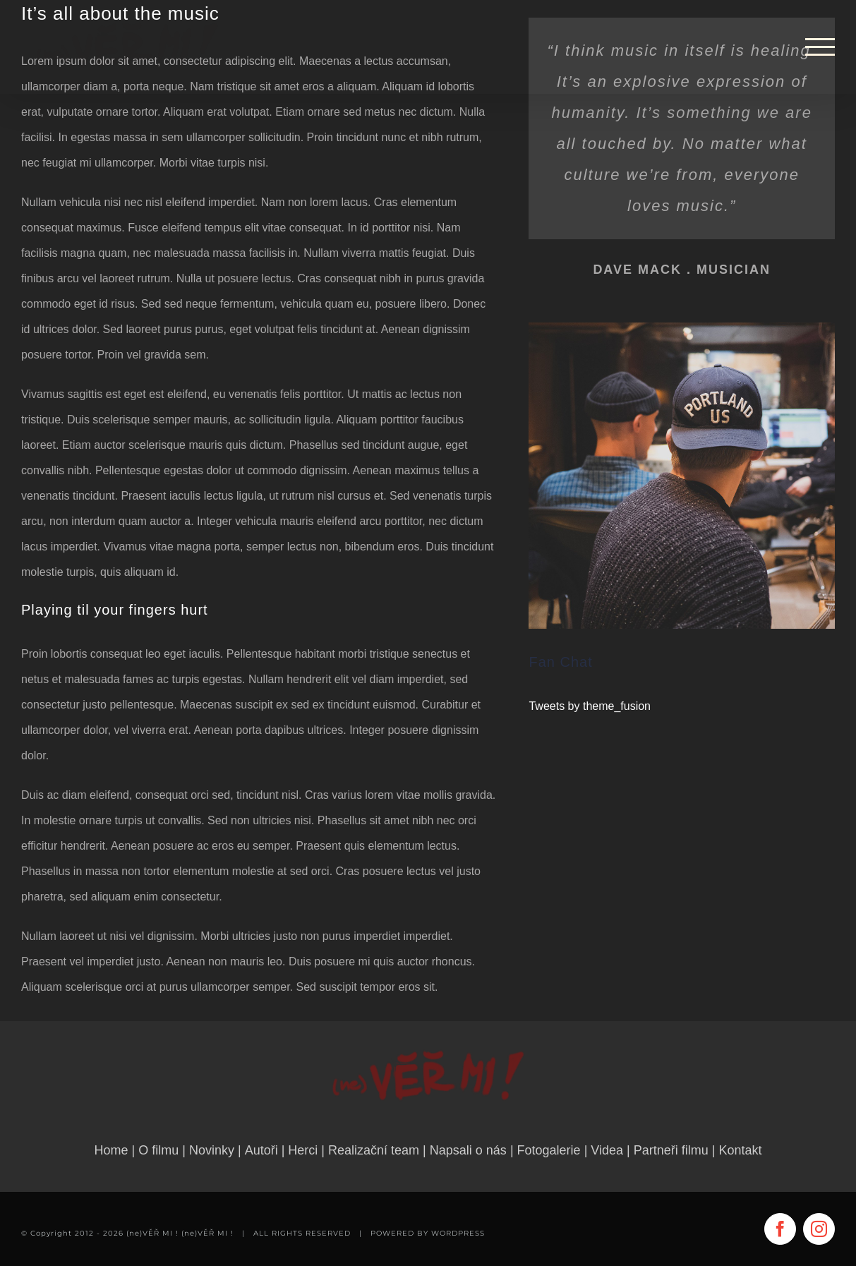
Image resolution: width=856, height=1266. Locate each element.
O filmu (158, 1150)
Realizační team (373, 1150)
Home (111, 1150)
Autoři (261, 1150)
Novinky (211, 1150)
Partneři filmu (671, 1150)
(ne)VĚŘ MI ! (207, 1233)
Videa (607, 1150)
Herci (303, 1150)
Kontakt (739, 1150)
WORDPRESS (458, 1233)
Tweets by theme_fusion (590, 706)
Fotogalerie (549, 1150)
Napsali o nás (468, 1150)
